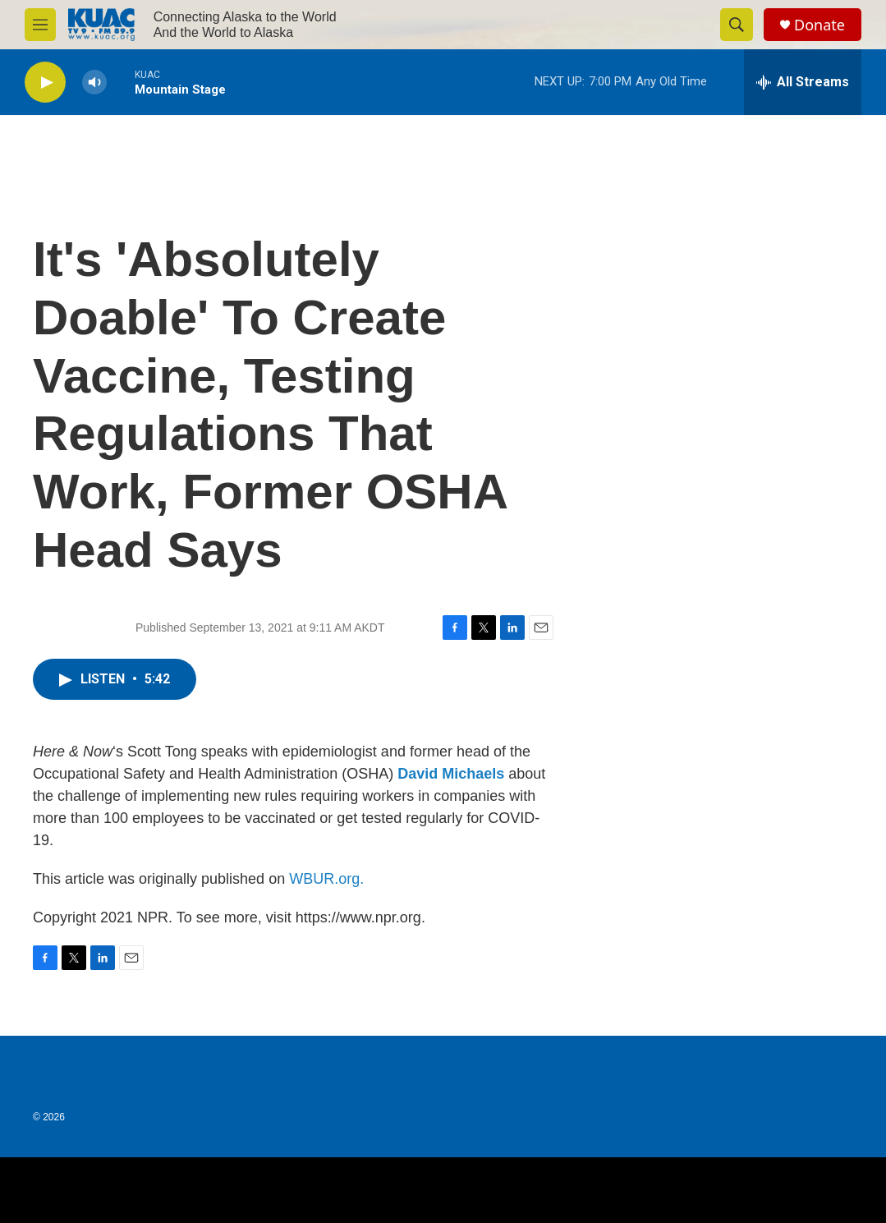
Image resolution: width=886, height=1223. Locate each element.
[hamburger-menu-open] (40, 24)
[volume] (94, 82)
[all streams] (802, 82)
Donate (819, 25)
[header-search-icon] (736, 24)
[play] (45, 82)
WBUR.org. (326, 879)
